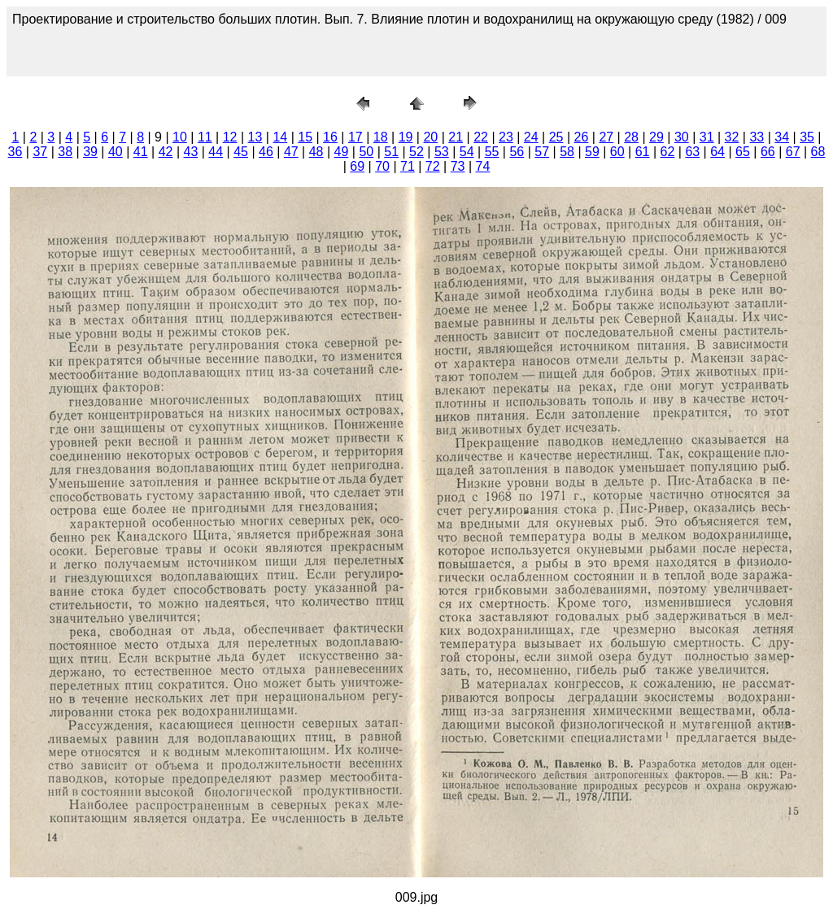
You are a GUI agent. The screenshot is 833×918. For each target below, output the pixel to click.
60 (617, 152)
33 (756, 137)
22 (480, 137)
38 (65, 152)
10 (179, 137)
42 (166, 152)
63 (692, 152)
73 (458, 166)
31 (707, 137)
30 (681, 137)
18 (380, 137)
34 (781, 137)
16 (330, 137)
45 (240, 152)
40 (115, 152)
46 (266, 152)
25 (556, 137)
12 (230, 137)
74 (483, 166)
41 (140, 152)
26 (581, 137)
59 (592, 152)
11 (205, 137)
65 (742, 152)
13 (255, 137)
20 (430, 137)
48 (316, 152)
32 (732, 137)
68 (818, 152)
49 (341, 152)
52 (416, 152)
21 (455, 137)
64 (717, 152)
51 (391, 152)
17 (355, 137)
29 (656, 137)
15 (305, 137)
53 (441, 152)
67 (793, 152)
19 (406, 137)
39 (90, 152)
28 (631, 137)
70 (382, 166)
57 (541, 152)
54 (467, 152)
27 (606, 137)
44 (215, 152)
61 (642, 152)
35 (807, 137)
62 (668, 152)
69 (357, 166)
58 (567, 152)
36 (15, 152)
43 (191, 152)
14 (280, 137)
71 (407, 166)
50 (366, 152)
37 (40, 152)
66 (768, 152)
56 (516, 152)
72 (432, 166)
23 (506, 137)
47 (291, 152)
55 (492, 152)
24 (531, 137)
